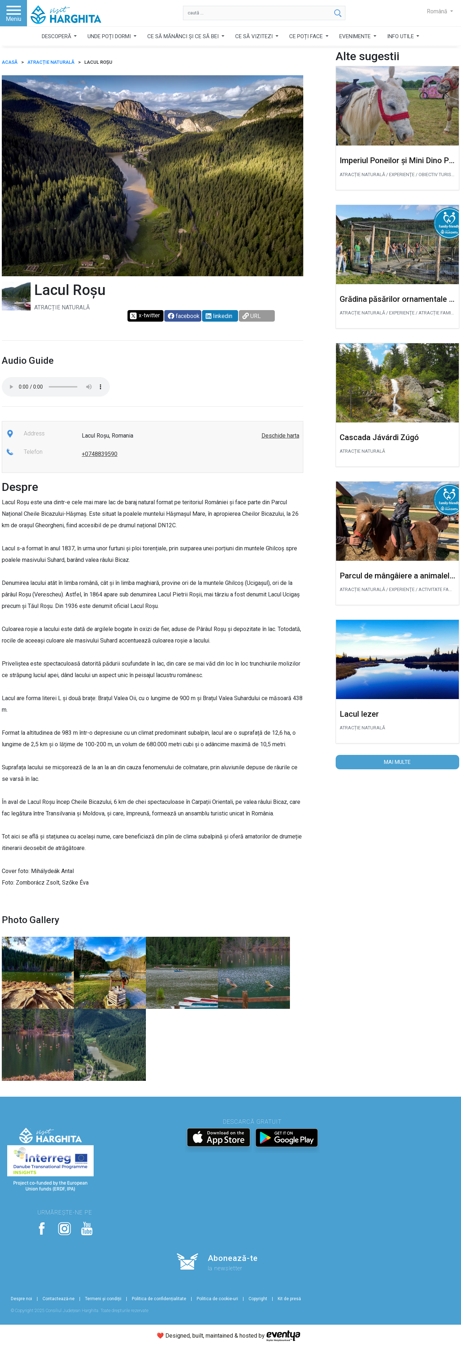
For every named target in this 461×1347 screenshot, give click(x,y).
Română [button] (438, 11)
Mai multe (397, 762)
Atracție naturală (51, 62)
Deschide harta (280, 435)
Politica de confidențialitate (159, 1298)
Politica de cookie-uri (217, 1298)
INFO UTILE (401, 36)
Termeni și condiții (103, 1298)
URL (251, 316)
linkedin (219, 316)
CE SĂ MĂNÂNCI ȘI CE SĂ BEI (183, 36)
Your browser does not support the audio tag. (56, 387)
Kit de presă (289, 1298)
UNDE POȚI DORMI (110, 36)
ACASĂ (10, 62)
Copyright (258, 1298)
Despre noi (21, 1298)
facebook (184, 316)
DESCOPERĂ (57, 36)
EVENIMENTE (355, 36)
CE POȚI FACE (306, 36)
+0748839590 (99, 454)
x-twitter (144, 316)
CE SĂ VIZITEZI (254, 36)
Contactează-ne (58, 1298)
